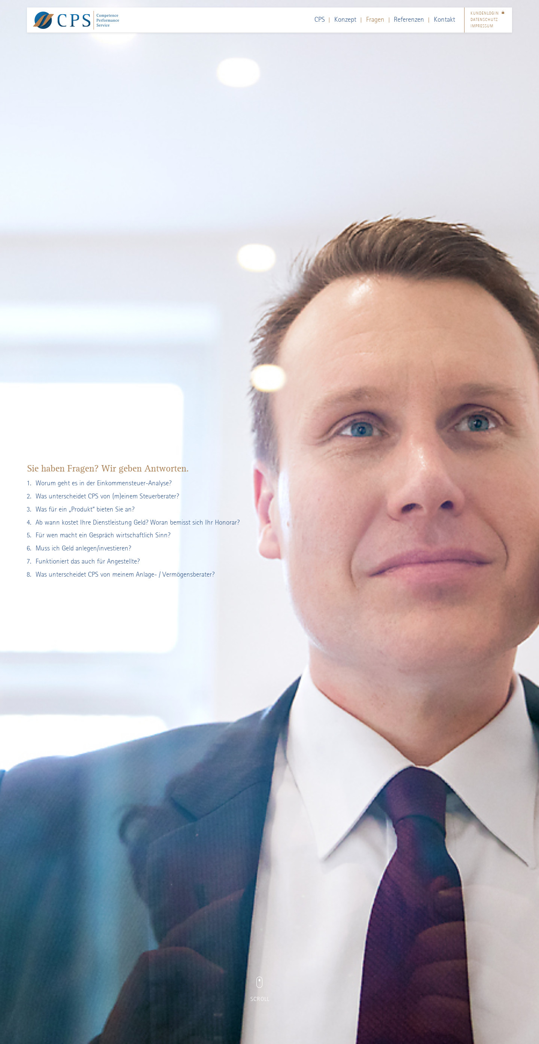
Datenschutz (484, 20)
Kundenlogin (488, 14)
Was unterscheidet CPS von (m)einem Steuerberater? (107, 496)
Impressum (482, 26)
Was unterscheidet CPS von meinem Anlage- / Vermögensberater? (125, 575)
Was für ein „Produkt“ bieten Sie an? (85, 509)
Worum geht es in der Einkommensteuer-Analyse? (103, 483)
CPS (319, 20)
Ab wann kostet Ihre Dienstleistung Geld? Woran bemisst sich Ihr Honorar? (138, 522)
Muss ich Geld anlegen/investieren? (83, 548)
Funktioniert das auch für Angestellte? (88, 561)
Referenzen (409, 20)
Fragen (375, 20)
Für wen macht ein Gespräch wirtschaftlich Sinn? (103, 535)
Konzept (345, 20)
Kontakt (444, 20)
